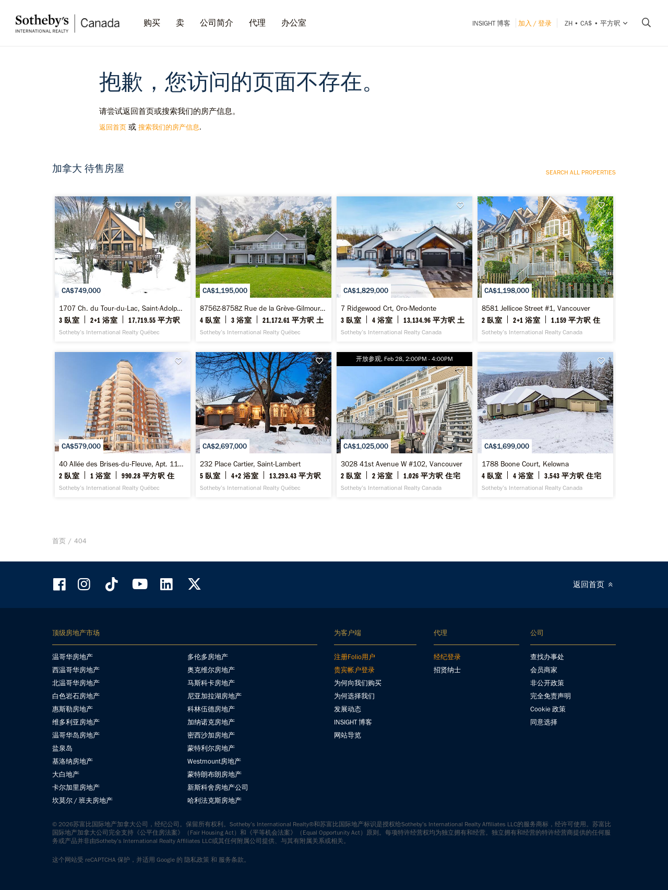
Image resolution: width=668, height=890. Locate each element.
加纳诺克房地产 (211, 722)
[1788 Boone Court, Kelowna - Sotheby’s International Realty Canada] (545, 424)
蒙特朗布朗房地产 (214, 774)
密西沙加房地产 (211, 735)
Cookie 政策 (548, 709)
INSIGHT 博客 (491, 23)
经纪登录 (447, 657)
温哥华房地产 (72, 657)
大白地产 (65, 774)
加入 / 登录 (535, 23)
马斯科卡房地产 (211, 683)
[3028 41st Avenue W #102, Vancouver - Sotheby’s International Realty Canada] (404, 424)
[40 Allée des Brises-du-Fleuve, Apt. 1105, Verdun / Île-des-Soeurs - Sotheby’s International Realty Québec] (122, 424)
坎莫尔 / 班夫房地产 (82, 800)
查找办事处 (547, 657)
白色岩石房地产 (76, 696)
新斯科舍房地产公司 (217, 787)
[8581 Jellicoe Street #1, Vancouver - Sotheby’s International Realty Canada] (545, 269)
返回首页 (112, 127)
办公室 (293, 23)
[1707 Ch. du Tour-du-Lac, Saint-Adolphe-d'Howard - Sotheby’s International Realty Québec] (122, 269)
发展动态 (347, 709)
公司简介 (216, 23)
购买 (152, 23)
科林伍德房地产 (211, 709)
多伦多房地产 (207, 657)
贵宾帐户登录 (354, 670)
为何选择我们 (354, 696)
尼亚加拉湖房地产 (214, 696)
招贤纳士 (447, 670)
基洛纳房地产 (72, 761)
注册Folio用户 (354, 657)
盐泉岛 (62, 748)
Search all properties (581, 172)
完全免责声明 (550, 696)
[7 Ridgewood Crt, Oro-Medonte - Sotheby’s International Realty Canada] (404, 269)
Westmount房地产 (214, 761)
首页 (59, 541)
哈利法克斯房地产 (214, 800)
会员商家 (543, 670)
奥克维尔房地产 (211, 670)
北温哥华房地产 (76, 683)
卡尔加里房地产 (76, 787)
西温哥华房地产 (76, 670)
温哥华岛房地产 (76, 735)
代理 (257, 23)
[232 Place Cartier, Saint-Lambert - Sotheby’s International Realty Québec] (263, 424)
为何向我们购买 (357, 683)
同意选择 (543, 722)
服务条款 (231, 859)
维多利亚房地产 (76, 722)
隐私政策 (196, 859)
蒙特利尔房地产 (211, 748)
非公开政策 (547, 683)
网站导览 (347, 735)
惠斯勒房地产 (72, 709)
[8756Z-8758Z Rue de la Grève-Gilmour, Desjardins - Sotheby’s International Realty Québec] (263, 269)
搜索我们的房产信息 (168, 127)
